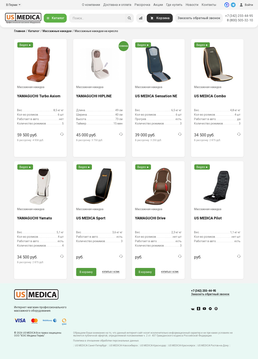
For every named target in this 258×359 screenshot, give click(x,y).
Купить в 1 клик (111, 272)
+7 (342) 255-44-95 (239, 16)
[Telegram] (233, 4)
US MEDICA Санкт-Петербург (91, 345)
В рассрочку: (30, 140)
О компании (91, 5)
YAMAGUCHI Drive (150, 218)
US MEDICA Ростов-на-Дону (213, 345)
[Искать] (129, 18)
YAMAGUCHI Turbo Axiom (38, 96)
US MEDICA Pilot (208, 218)
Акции (158, 5)
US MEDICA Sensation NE (156, 96)
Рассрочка (142, 5)
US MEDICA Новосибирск (123, 345)
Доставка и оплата (117, 5)
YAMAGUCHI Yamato (34, 218)
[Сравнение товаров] (140, 18)
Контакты (209, 5)
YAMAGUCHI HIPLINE (94, 96)
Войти (246, 4)
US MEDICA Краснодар (153, 345)
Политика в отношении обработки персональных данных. (106, 340)
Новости (192, 5)
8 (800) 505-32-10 (240, 20)
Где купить (174, 5)
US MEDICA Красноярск (181, 345)
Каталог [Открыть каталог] (55, 18)
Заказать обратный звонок (199, 18)
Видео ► (25, 45)
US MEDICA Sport (90, 218)
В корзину (86, 272)
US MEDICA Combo (210, 96)
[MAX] (226, 4)
